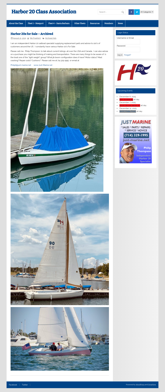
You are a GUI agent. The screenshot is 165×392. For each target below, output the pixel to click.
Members (108, 23)
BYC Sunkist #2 (126, 99)
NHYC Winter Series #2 (129, 105)
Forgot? (127, 55)
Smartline (152, 385)
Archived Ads (50, 38)
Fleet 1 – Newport (36, 23)
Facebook (13, 385)
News (120, 23)
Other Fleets (79, 23)
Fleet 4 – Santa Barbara (58, 23)
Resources (95, 23)
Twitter (25, 385)
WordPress (140, 385)
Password (121, 46)
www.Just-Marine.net (43, 65)
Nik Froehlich (35, 38)
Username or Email (125, 38)
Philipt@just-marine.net (21, 65)
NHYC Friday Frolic (127, 111)
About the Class (16, 23)
